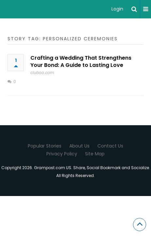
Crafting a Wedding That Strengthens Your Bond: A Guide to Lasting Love (80, 61)
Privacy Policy (61, 153)
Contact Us (110, 146)
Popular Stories (44, 146)
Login (117, 9)
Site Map (95, 153)
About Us (79, 146)
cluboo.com (42, 72)
